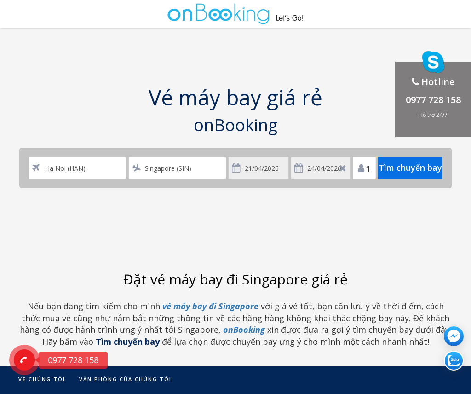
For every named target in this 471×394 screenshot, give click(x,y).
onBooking (244, 329)
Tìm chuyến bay (410, 167)
